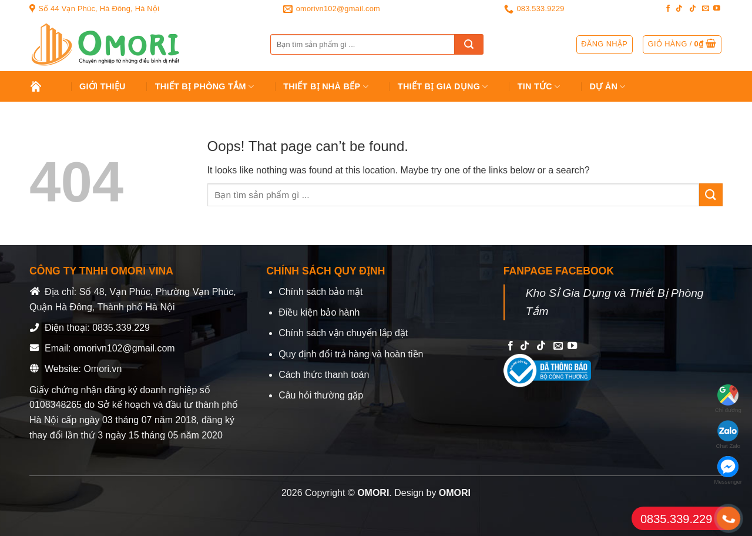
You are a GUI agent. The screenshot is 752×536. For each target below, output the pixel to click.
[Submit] (469, 44)
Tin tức (539, 86)
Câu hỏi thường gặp (320, 395)
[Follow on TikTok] (679, 9)
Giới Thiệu (102, 86)
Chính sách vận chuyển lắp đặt (343, 333)
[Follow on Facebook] (668, 9)
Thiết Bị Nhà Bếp (325, 86)
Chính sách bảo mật (320, 292)
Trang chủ (45, 86)
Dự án (608, 86)
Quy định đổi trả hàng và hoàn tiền (350, 354)
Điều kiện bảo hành (319, 312)
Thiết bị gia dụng (443, 86)
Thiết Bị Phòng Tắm (204, 86)
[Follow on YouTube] (716, 9)
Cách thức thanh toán (323, 375)
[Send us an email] (705, 9)
